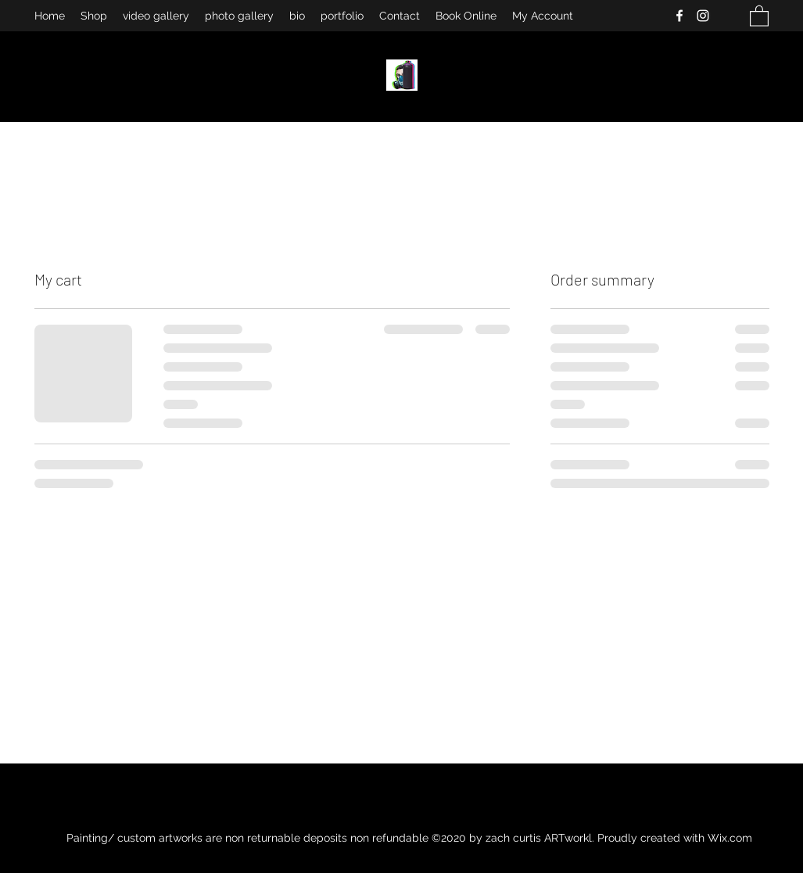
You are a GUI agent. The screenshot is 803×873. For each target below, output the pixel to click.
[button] (759, 15)
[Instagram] (703, 15)
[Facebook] (679, 15)
